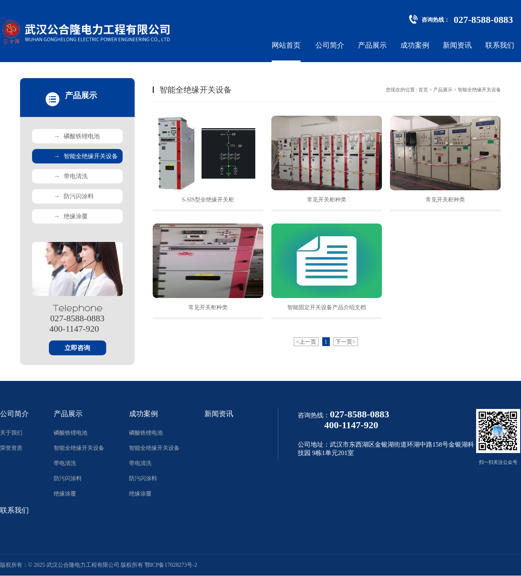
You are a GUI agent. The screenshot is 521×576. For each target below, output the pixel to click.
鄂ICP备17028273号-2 (171, 565)
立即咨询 (77, 347)
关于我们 (11, 433)
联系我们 (499, 45)
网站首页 (286, 45)
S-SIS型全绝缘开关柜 (208, 200)
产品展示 (372, 45)
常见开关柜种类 (326, 200)
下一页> (345, 342)
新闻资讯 (457, 45)
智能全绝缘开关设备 (86, 156)
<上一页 (306, 342)
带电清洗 (71, 176)
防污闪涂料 (74, 196)
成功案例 (414, 45)
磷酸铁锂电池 (77, 136)
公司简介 (329, 45)
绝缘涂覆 (71, 216)
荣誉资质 (11, 448)
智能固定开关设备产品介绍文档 (326, 307)
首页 (423, 90)
